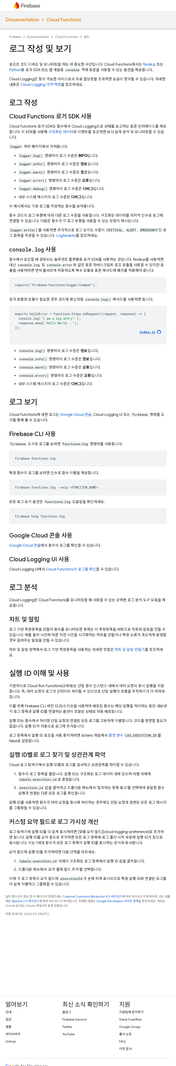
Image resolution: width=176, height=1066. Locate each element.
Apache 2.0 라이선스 (25, 901)
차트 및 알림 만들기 (130, 649)
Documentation (22, 20)
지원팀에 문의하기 (131, 1012)
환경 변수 (116, 735)
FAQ (122, 1041)
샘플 (8, 1027)
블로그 (66, 1012)
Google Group (129, 1027)
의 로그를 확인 (71, 569)
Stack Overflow (130, 1019)
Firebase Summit (74, 1019)
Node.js (149, 64)
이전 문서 (125, 1049)
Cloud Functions (64, 20)
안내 (8, 1012)
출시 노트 (125, 1034)
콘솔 (75, 414)
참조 (8, 1019)
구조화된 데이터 (60, 132)
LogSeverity (66, 235)
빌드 (86, 37)
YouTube (68, 1034)
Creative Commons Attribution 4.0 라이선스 (92, 896)
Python (15, 70)
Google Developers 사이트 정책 (117, 901)
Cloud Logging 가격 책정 (40, 84)
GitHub (11, 1041)
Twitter (67, 1027)
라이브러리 (13, 1034)
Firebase (15, 37)
